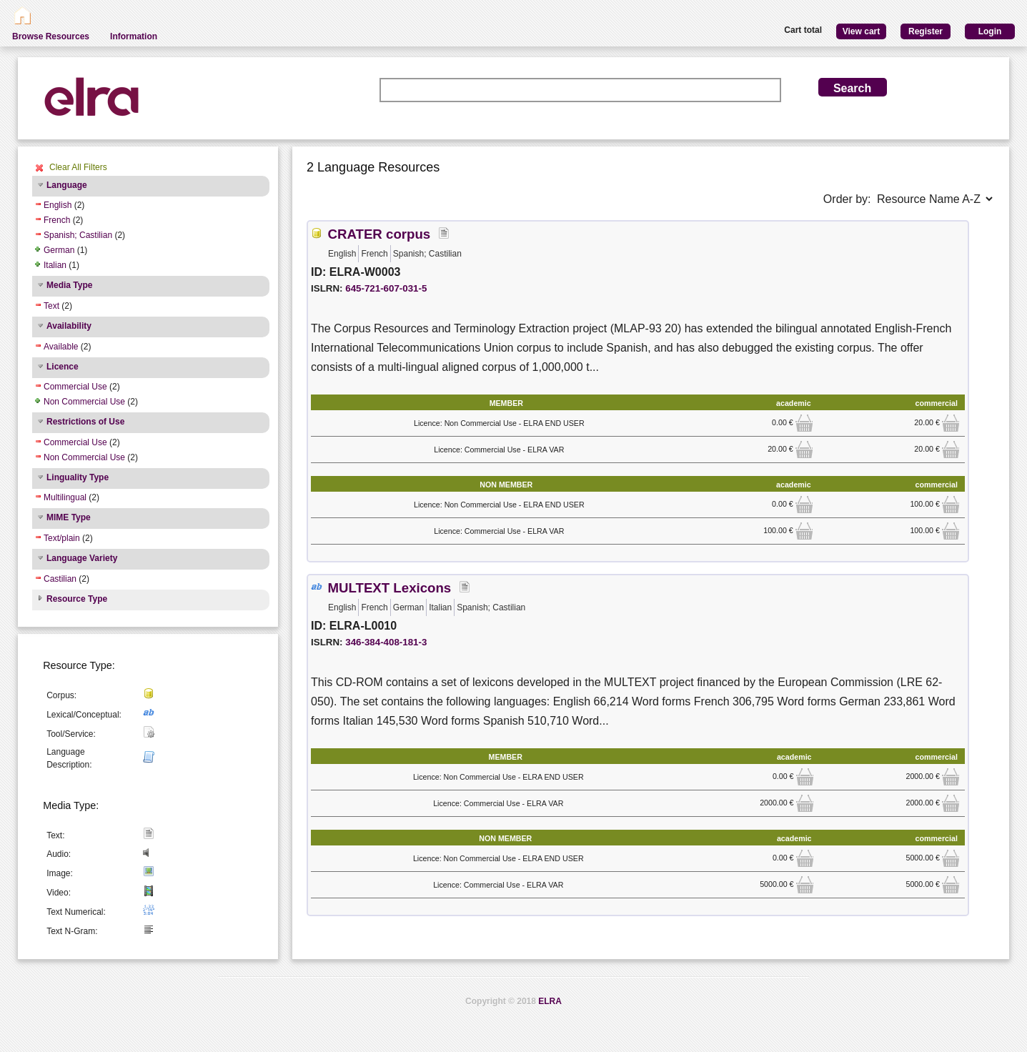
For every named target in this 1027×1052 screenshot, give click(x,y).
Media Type (69, 285)
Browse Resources (50, 36)
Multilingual (65, 497)
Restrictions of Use (85, 422)
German (59, 250)
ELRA (550, 1001)
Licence (62, 367)
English (57, 205)
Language (66, 185)
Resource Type (76, 599)
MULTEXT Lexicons (389, 587)
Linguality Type (77, 477)
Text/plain (62, 538)
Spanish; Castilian (78, 235)
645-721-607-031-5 (386, 288)
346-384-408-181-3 (386, 642)
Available (61, 347)
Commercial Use (75, 387)
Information (133, 36)
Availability (68, 326)
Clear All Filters (78, 167)
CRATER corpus (378, 234)
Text (51, 306)
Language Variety (81, 558)
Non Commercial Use (84, 402)
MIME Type (68, 517)
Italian (55, 265)
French (57, 220)
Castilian (60, 579)
